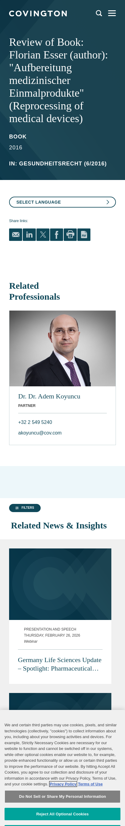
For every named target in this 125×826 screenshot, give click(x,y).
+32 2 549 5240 (35, 422)
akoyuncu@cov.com (40, 432)
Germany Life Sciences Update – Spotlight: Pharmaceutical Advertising (60, 650)
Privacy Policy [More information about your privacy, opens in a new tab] (63, 804)
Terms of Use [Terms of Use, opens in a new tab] (90, 804)
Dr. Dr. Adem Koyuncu (49, 396)
